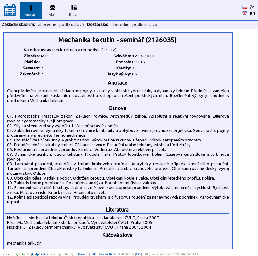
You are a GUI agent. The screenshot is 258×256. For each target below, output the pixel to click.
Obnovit (82, 254)
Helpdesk (38, 254)
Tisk (93, 254)
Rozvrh (74, 9)
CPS (138, 254)
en (252, 13)
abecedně (47, 24)
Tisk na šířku (107, 254)
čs (252, 7)
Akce (53, 9)
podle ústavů (71, 24)
